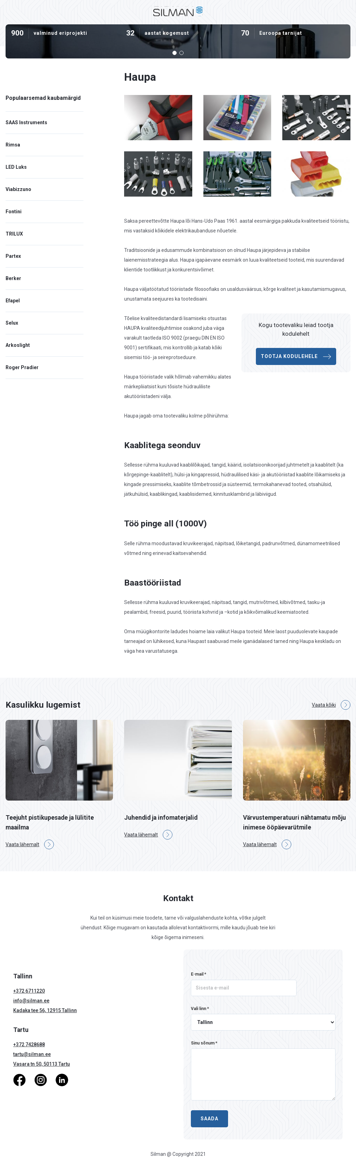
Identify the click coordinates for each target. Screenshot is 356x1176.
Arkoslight (18, 345)
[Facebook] (19, 1079)
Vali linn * (200, 1008)
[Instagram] (40, 1079)
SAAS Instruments (26, 122)
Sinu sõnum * (204, 1043)
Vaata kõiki (331, 705)
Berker (13, 278)
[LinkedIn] (62, 1079)
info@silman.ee (31, 1000)
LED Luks (16, 167)
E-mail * (198, 974)
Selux (12, 323)
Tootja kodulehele (296, 356)
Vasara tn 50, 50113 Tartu (41, 1064)
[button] (174, 53)
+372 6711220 (29, 991)
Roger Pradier (22, 367)
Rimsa (13, 145)
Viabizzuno (18, 189)
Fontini (14, 211)
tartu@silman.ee (32, 1054)
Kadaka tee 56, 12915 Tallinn (45, 1010)
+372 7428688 (29, 1044)
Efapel (13, 300)
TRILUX (14, 234)
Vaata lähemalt (30, 844)
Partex (13, 256)
